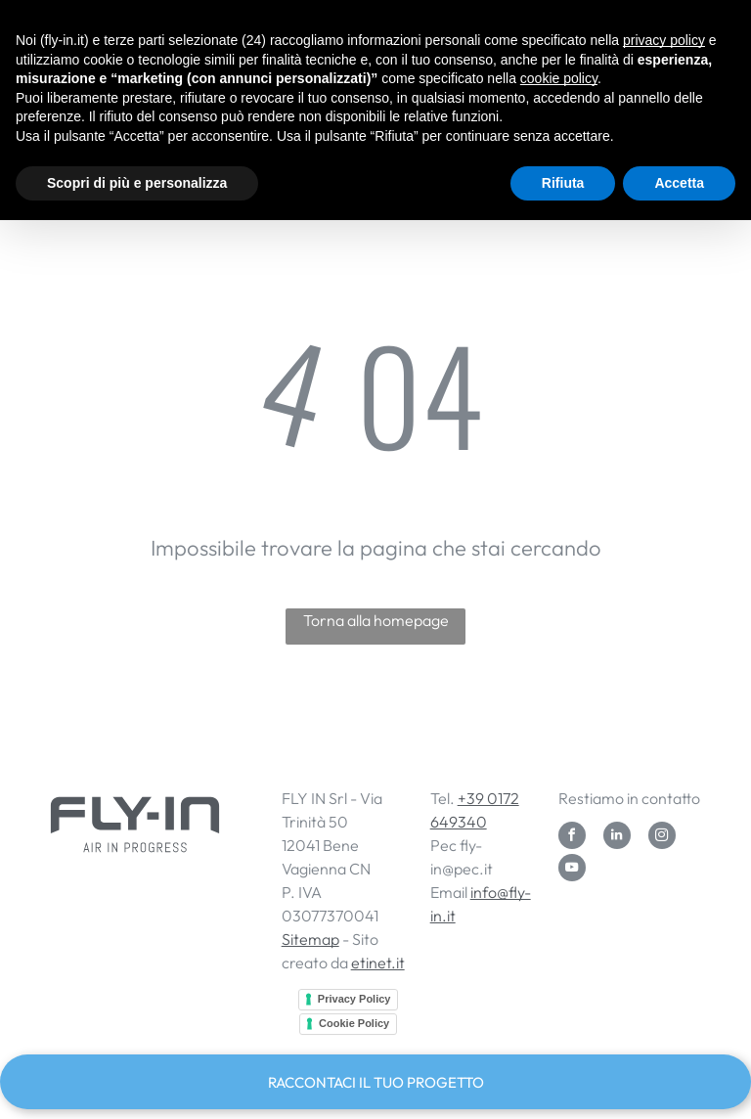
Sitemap (310, 939)
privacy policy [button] (664, 40)
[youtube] (572, 870)
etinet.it (378, 962)
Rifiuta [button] (563, 183)
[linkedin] (617, 838)
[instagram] (662, 838)
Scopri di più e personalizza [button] (137, 183)
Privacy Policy (354, 999)
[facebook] (572, 838)
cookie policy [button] (558, 78)
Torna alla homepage (376, 620)
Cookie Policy (354, 1023)
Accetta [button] (679, 183)
